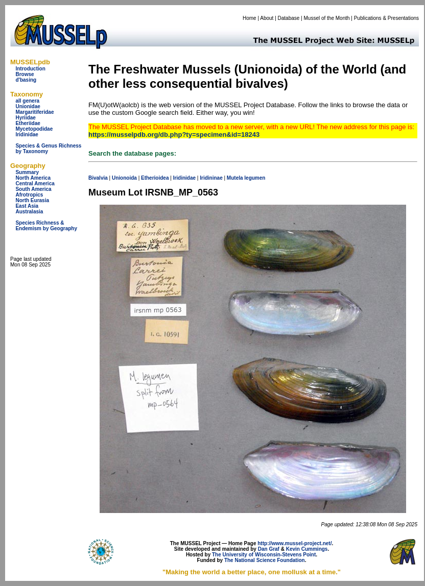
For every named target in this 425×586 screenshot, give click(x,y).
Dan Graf (268, 549)
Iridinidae (26, 134)
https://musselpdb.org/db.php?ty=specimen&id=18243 (173, 134)
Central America (34, 183)
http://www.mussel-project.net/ (294, 543)
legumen (254, 178)
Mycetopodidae (34, 129)
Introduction (30, 68)
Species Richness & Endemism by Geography (46, 225)
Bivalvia (98, 178)
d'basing (25, 80)
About (266, 18)
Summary (27, 172)
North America (33, 178)
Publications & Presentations (386, 18)
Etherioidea (155, 178)
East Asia (26, 206)
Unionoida (124, 178)
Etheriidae (27, 123)
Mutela (235, 178)
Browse (24, 74)
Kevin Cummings (307, 549)
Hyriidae (25, 117)
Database (289, 18)
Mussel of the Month (327, 18)
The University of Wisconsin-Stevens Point (264, 554)
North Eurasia (32, 200)
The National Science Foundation (264, 560)
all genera (27, 101)
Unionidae (27, 106)
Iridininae (211, 178)
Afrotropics (29, 195)
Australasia (29, 211)
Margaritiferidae (34, 112)
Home (249, 18)
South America (33, 189)
